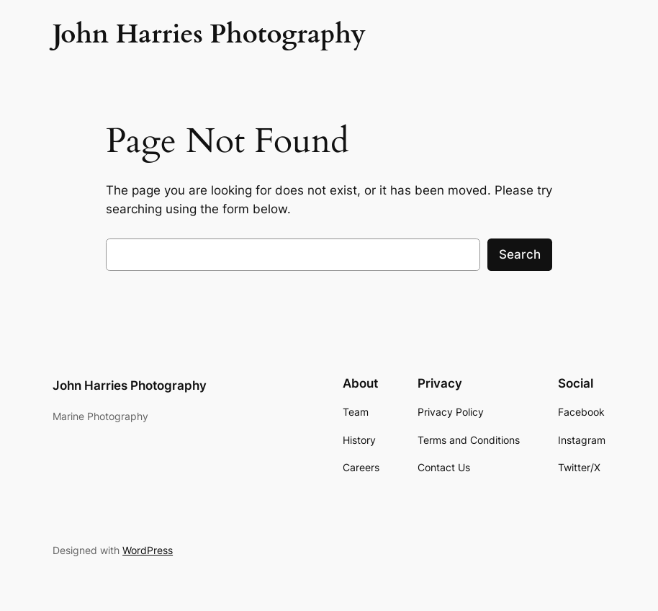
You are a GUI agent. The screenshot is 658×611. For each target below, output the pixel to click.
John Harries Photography (130, 385)
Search (520, 254)
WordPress (147, 550)
